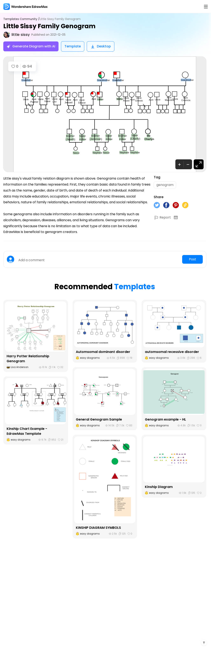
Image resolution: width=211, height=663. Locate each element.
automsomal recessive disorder (172, 351)
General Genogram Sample (99, 419)
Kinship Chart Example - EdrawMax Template (27, 431)
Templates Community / (21, 19)
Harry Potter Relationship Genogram (28, 358)
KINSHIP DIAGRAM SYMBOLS (98, 527)
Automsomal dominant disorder (103, 351)
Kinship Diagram (159, 486)
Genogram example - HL (165, 419)
